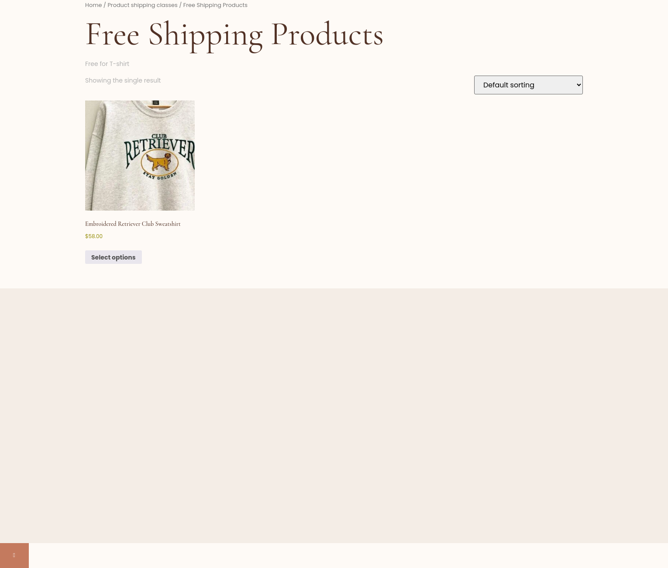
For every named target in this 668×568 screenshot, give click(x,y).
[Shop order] (528, 85)
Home (93, 5)
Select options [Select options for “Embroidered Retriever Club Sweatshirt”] (113, 257)
